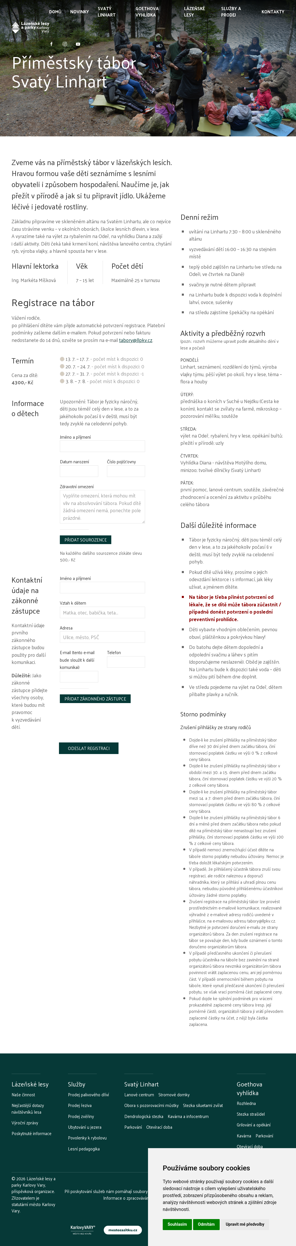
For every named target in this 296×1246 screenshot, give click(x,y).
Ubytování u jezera (84, 1127)
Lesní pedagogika (84, 1149)
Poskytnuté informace (31, 1133)
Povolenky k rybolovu (87, 1138)
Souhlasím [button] (177, 1224)
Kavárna (244, 1135)
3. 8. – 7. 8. (100, 381)
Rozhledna (246, 1103)
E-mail (77, 659)
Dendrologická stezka (143, 1116)
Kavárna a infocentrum (188, 1116)
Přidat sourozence (85, 540)
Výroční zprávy (25, 1122)
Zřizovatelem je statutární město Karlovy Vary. (33, 1204)
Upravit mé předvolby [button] (245, 1224)
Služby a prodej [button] (231, 11)
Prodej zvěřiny (81, 1116)
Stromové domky (174, 1094)
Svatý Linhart (107, 11)
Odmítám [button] (206, 1224)
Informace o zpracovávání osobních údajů (141, 1198)
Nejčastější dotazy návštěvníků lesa (28, 1108)
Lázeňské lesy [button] (194, 11)
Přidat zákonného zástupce (95, 698)
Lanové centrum (139, 1094)
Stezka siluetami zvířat (203, 1105)
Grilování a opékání (254, 1124)
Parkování (133, 1127)
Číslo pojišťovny (121, 461)
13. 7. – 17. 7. (101, 358)
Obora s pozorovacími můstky (151, 1105)
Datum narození (74, 461)
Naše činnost (23, 1094)
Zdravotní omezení (77, 486)
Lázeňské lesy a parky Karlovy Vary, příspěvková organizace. (34, 1184)
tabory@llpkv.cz (135, 340)
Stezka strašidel (251, 1114)
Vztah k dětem (73, 603)
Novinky (79, 11)
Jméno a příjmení (75, 437)
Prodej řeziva (80, 1105)
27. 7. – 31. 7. (102, 373)
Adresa (66, 628)
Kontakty (273, 11)
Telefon (114, 652)
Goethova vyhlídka (147, 11)
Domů (55, 11)
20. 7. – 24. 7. (102, 366)
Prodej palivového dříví (88, 1094)
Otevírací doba (159, 1127)
